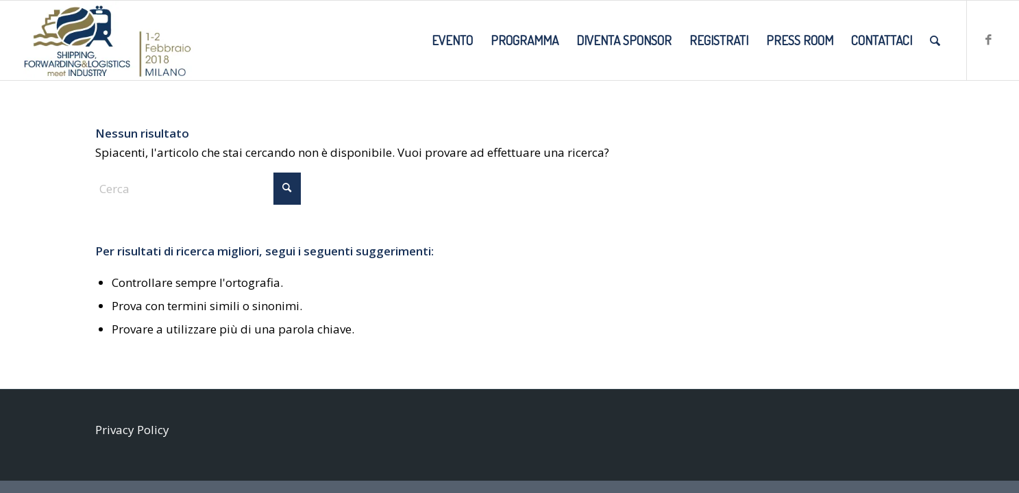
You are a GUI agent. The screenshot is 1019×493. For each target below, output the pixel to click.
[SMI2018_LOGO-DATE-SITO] (107, 40)
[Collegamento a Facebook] (988, 39)
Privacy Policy (132, 430)
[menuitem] (452, 40)
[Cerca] (935, 40)
